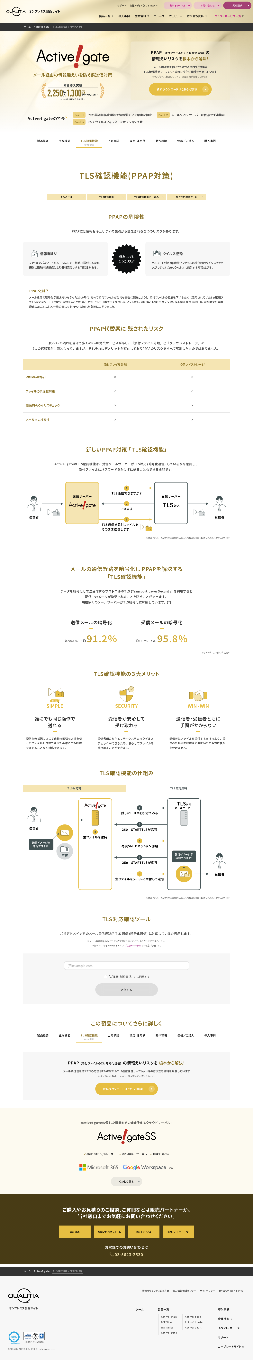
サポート (223, 1337)
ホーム (27, 26)
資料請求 (75, 1231)
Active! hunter (194, 1322)
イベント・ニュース (229, 1328)
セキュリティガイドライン (231, 1290)
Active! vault (193, 1327)
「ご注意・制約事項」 (121, 977)
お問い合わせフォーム (109, 1231)
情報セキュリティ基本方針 (155, 1290)
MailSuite (167, 1327)
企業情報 (225, 1319)
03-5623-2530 (129, 1254)
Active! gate (42, 26)
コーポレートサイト (231, 1346)
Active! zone (193, 1316)
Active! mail (169, 1316)
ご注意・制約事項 (133, 945)
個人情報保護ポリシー (185, 1290)
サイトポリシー (207, 1290)
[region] (126, 27)
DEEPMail (167, 1322)
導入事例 (224, 1309)
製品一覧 (163, 1309)
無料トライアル (143, 1231)
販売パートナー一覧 (178, 1231)
